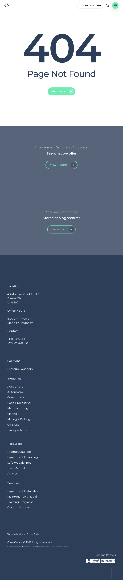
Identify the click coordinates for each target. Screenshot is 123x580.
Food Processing (19, 402)
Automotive (15, 392)
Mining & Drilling (18, 419)
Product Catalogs (19, 451)
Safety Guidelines (19, 462)
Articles (12, 473)
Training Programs (20, 502)
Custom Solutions (19, 507)
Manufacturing (17, 408)
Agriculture (15, 386)
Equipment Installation (23, 491)
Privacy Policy (33, 534)
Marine (12, 413)
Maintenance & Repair (22, 496)
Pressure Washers (20, 369)
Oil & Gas (13, 424)
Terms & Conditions (16, 534)
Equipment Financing (22, 457)
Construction (16, 397)
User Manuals (16, 468)
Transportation (17, 430)
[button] (115, 5)
